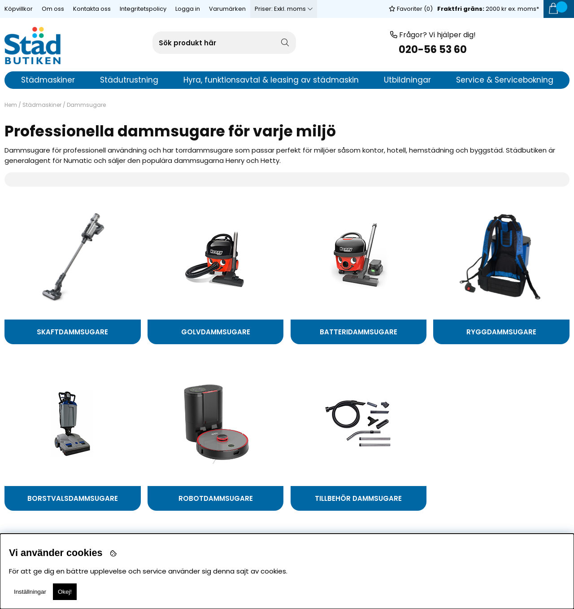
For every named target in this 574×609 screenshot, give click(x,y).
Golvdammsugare (215, 332)
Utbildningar (407, 79)
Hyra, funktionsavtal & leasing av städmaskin (271, 79)
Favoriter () (411, 8)
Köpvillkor (18, 8)
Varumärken (227, 8)
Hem (10, 105)
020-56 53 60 (433, 50)
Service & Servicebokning (504, 79)
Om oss (53, 8)
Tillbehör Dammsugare (358, 498)
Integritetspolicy (143, 8)
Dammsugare (86, 105)
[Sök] (224, 42)
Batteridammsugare (358, 332)
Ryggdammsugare (501, 332)
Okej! (65, 591)
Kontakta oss (92, 8)
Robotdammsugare (215, 498)
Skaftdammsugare (72, 332)
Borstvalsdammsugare (72, 498)
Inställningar (30, 591)
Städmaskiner (41, 105)
